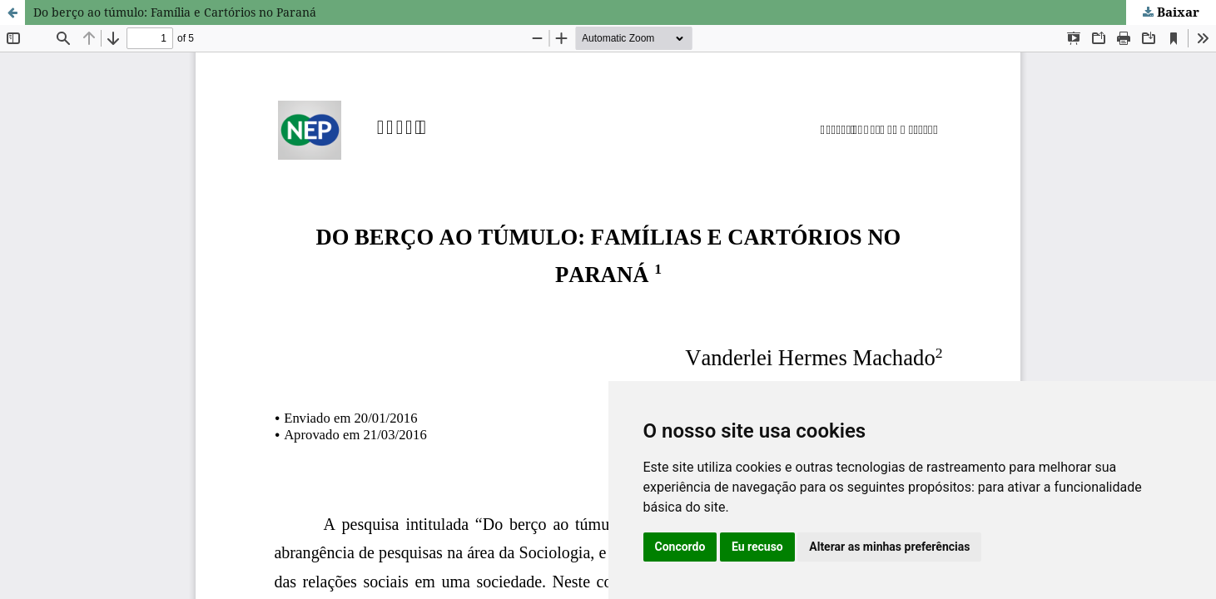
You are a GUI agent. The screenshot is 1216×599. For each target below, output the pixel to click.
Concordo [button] (680, 546)
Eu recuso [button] (757, 546)
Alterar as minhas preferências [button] (889, 546)
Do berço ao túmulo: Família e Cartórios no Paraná (174, 12)
